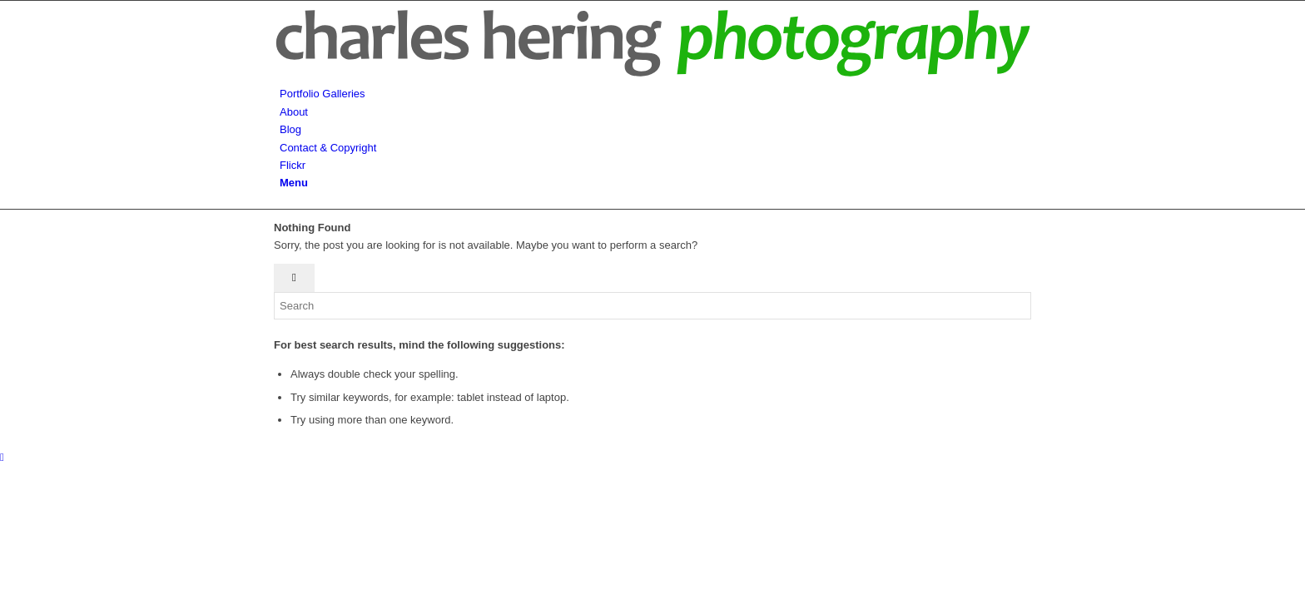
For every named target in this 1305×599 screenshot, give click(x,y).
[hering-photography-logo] (652, 76)
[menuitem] (655, 93)
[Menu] (294, 182)
